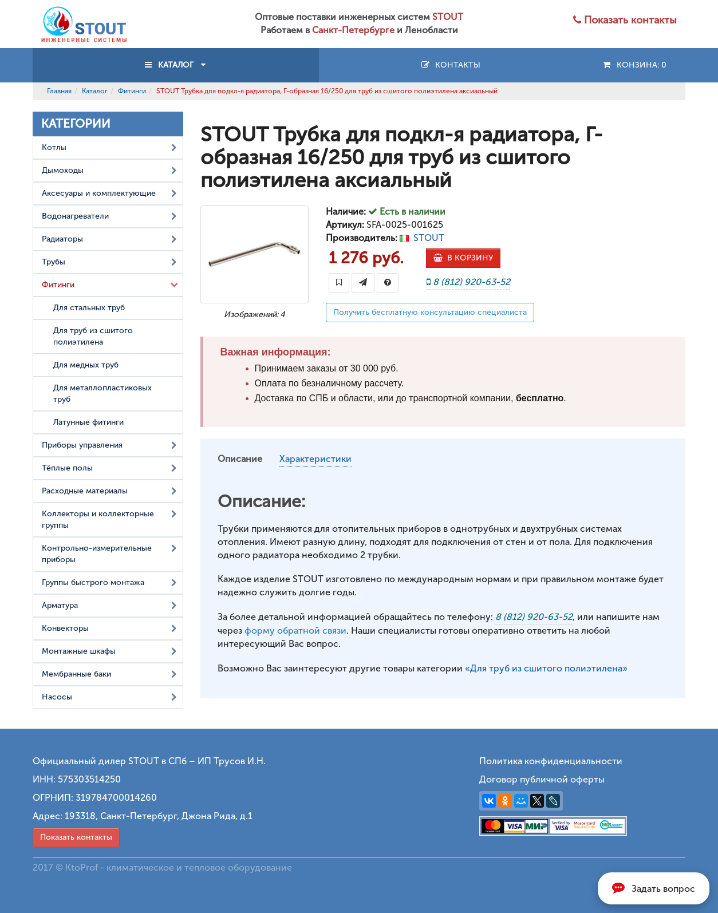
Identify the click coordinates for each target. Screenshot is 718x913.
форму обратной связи (295, 630)
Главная (59, 91)
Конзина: (634, 65)
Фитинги (132, 91)
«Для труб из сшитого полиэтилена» (546, 668)
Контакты (450, 65)
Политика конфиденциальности (550, 761)
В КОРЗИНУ (463, 258)
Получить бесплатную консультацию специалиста (430, 312)
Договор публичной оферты (542, 779)
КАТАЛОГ (175, 65)
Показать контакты (76, 837)
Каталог (95, 91)
